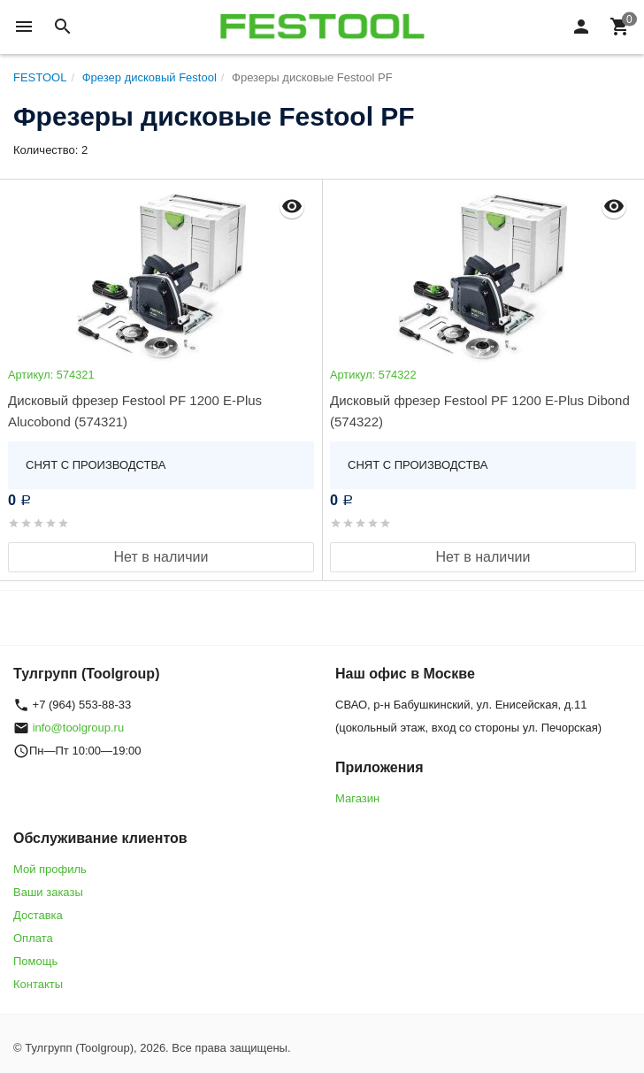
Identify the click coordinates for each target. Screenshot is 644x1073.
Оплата (33, 938)
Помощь (35, 961)
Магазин (357, 798)
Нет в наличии (161, 556)
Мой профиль (50, 869)
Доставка (38, 915)
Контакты (38, 984)
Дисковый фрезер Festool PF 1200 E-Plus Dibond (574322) (480, 411)
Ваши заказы (48, 892)
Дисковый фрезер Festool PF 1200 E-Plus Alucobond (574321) (135, 411)
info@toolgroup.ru (79, 727)
